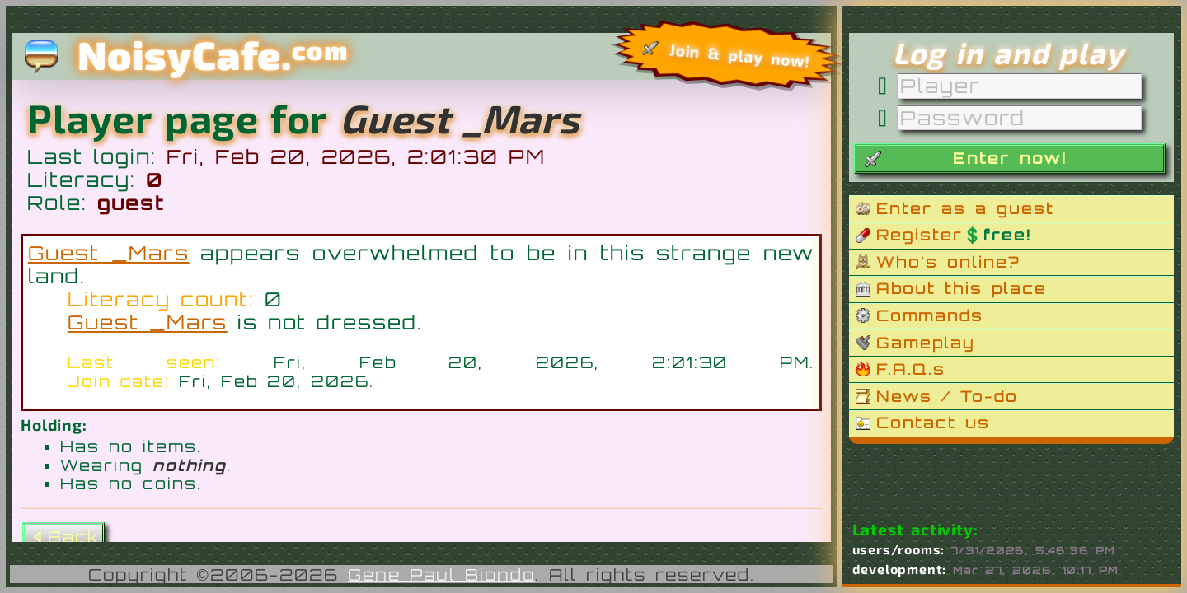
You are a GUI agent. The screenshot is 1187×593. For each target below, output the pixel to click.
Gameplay (925, 343)
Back (63, 537)
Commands (929, 315)
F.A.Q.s (910, 369)
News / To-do (947, 396)
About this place (961, 288)
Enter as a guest (965, 208)
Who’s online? (948, 262)
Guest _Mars (109, 252)
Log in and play (1008, 52)
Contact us (933, 422)
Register (953, 235)
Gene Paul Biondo (441, 574)
